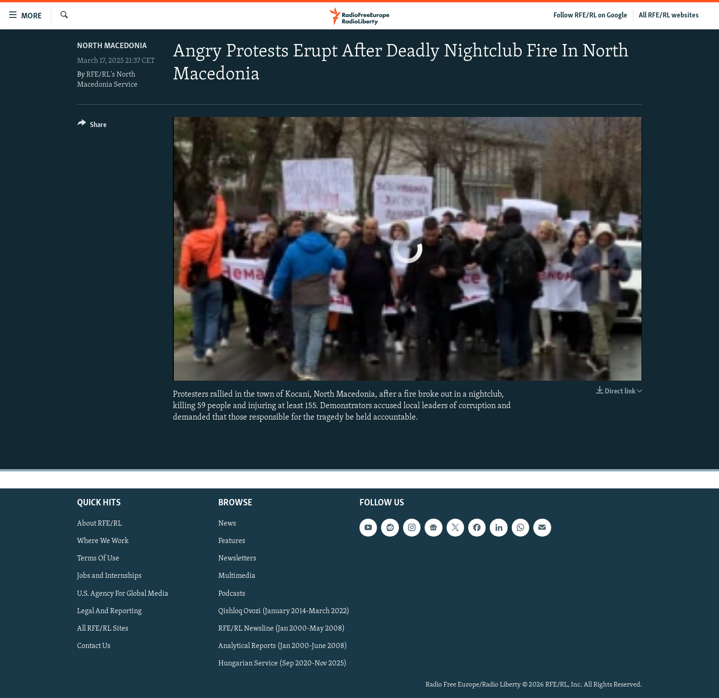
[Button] (91, 126)
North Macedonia (112, 46)
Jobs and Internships (109, 576)
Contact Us (94, 645)
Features (231, 541)
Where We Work (103, 541)
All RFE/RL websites (669, 15)
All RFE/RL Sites (102, 628)
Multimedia (236, 576)
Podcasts (231, 593)
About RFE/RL (99, 523)
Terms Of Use (98, 558)
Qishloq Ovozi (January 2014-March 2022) (283, 611)
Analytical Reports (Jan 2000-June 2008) (282, 645)
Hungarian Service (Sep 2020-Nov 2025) (282, 663)
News (227, 523)
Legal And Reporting (109, 611)
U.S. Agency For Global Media (122, 593)
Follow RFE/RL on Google (590, 15)
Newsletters (237, 558)
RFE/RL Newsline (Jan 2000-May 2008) (281, 628)
